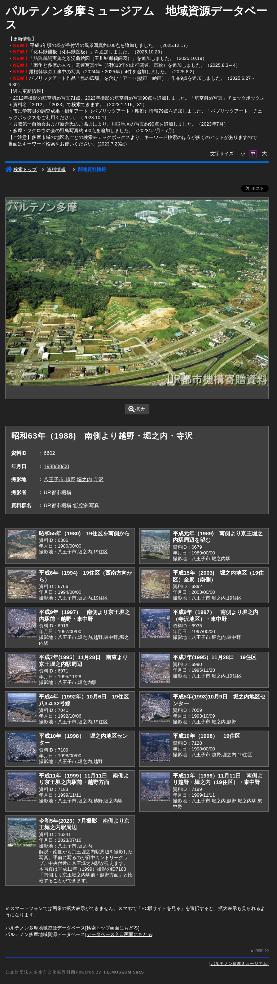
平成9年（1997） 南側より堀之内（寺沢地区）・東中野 (215, 615)
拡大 (136, 409)
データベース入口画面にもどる (119, 934)
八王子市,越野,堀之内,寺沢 (74, 479)
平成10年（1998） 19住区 (206, 736)
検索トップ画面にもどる (112, 928)
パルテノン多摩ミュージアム (239, 963)
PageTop (261, 950)
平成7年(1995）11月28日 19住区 (214, 657)
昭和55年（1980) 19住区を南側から (84, 533)
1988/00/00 (56, 466)
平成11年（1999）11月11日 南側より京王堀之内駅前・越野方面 (84, 778)
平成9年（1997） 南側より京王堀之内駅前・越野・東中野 (84, 615)
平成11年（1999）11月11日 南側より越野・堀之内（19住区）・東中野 (218, 778)
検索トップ (21, 169)
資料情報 (56, 169)
